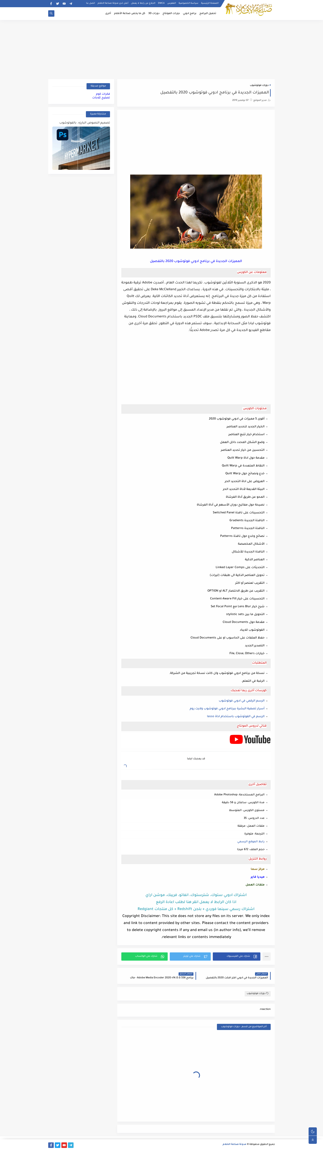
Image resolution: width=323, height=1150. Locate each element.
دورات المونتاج (171, 13)
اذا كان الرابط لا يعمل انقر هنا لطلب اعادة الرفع (196, 902)
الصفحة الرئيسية (210, 3)
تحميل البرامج (207, 13)
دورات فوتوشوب (259, 85)
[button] (236, 956)
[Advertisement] (161, 49)
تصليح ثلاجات (101, 97)
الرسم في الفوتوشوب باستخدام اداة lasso (235, 716)
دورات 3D (153, 13)
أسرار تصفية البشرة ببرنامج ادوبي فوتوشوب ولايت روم (227, 709)
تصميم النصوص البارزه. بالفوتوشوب (84, 123)
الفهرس (171, 3)
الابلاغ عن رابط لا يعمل (143, 3)
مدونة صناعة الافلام (234, 1144)
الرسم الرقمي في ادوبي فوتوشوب (241, 701)
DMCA (161, 3)
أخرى (108, 13)
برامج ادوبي (189, 13)
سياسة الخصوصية (188, 3)
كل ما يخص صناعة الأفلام (129, 13)
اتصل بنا (90, 3)
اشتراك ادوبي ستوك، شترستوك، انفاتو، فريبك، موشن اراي (196, 895)
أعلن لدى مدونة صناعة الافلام (113, 3)
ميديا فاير (257, 877)
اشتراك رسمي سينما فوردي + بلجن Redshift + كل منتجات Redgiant (196, 909)
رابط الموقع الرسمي (250, 841)
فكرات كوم (103, 94)
